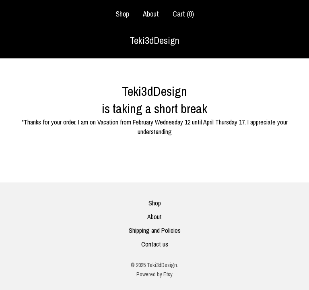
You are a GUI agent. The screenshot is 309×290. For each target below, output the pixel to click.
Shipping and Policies (155, 230)
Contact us (154, 244)
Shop (122, 14)
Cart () (183, 14)
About (151, 14)
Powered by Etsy (154, 274)
